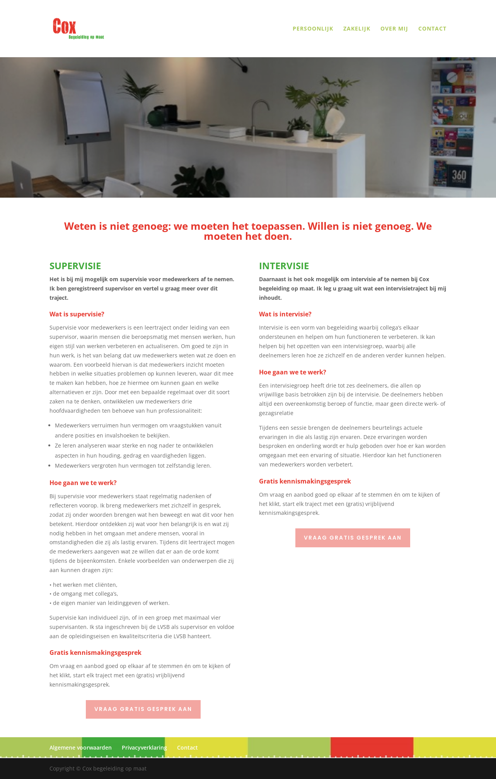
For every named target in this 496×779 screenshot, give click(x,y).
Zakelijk (356, 29)
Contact (432, 29)
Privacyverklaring (144, 747)
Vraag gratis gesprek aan (143, 709)
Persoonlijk (313, 29)
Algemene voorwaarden (80, 747)
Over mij (394, 29)
